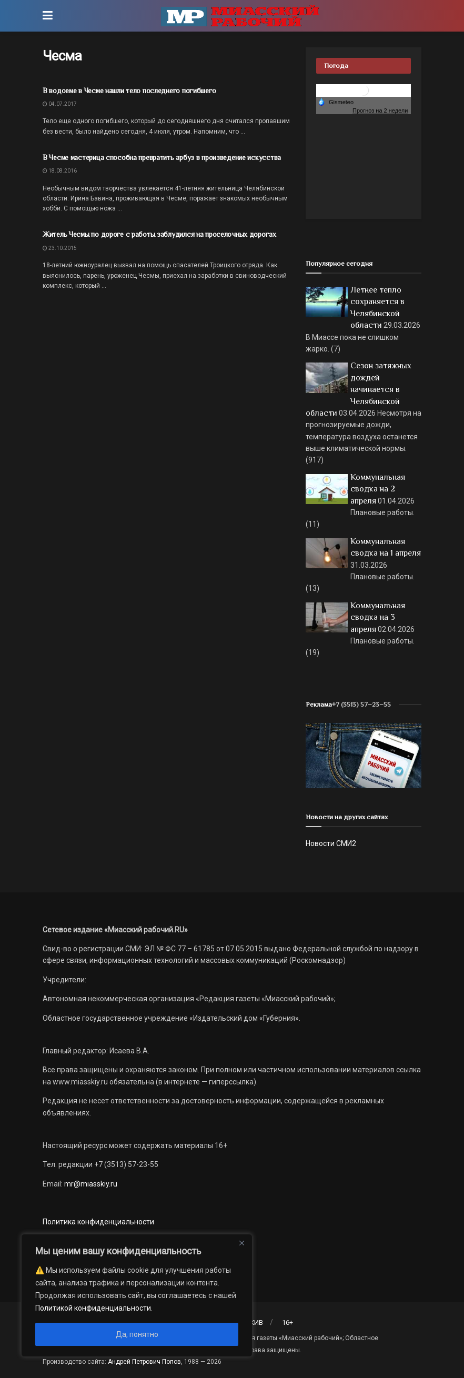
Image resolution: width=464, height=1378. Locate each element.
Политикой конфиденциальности (93, 1308)
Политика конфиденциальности (98, 1222)
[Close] (241, 1242)
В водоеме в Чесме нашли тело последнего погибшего (129, 90)
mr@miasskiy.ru (90, 1184)
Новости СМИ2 (331, 843)
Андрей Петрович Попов (144, 1361)
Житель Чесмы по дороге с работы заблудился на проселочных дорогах (159, 234)
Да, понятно (137, 1334)
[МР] (363, 755)
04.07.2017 (60, 104)
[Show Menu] (48, 16)
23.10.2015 (60, 248)
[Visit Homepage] (240, 15)
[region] (137, 1295)
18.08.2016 (60, 171)
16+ (287, 1322)
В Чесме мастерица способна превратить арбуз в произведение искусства (162, 157)
